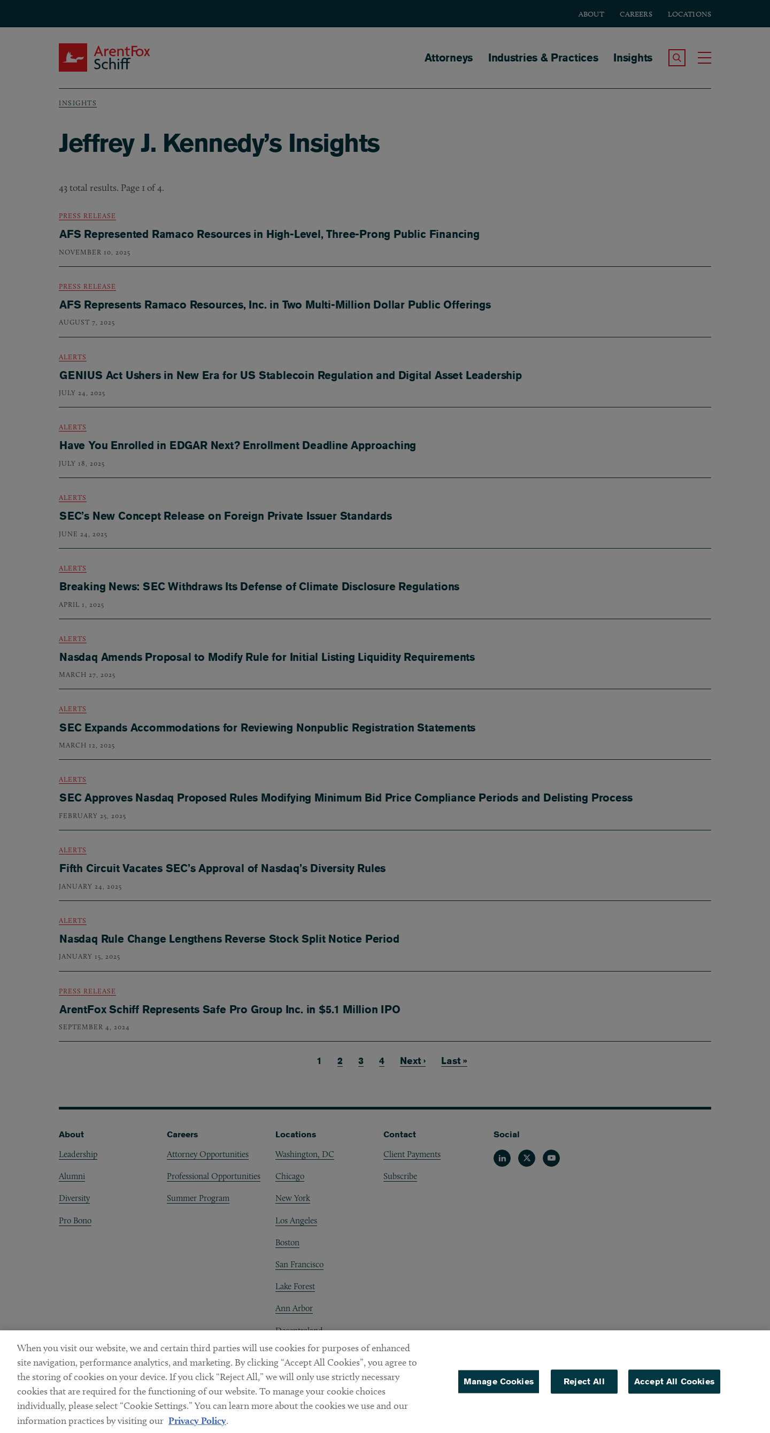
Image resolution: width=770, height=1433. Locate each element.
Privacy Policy (197, 1426)
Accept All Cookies (674, 1387)
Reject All (584, 1387)
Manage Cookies (499, 1387)
